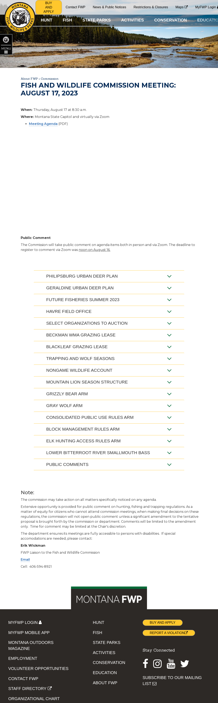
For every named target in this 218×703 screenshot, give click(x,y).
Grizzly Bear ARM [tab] (109, 393)
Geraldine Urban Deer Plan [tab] (109, 287)
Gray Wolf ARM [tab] (109, 405)
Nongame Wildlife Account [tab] (109, 370)
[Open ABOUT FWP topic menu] (6, 50)
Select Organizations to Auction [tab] (109, 323)
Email (25, 560)
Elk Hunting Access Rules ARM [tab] (109, 440)
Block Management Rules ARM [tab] (109, 429)
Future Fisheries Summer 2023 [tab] (109, 299)
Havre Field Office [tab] (109, 311)
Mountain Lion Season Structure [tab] (109, 382)
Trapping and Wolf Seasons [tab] (109, 358)
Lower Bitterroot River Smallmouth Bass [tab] (109, 452)
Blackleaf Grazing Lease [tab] (109, 346)
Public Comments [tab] (109, 464)
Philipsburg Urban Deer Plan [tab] (109, 276)
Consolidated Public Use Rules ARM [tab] (109, 417)
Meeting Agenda (43, 124)
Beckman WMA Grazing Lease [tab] (109, 334)
